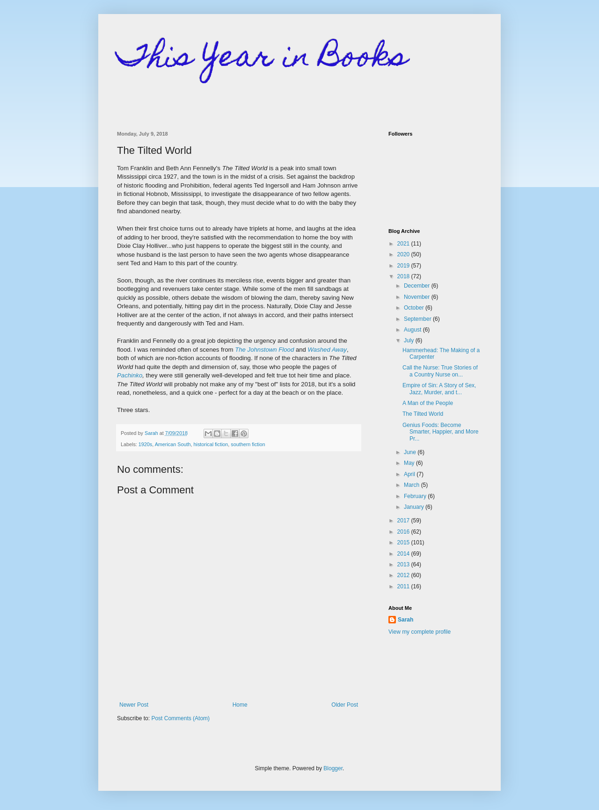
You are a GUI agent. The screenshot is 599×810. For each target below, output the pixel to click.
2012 (404, 575)
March (412, 485)
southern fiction (248, 444)
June (410, 452)
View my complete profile (419, 632)
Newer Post (133, 705)
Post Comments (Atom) (180, 718)
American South (173, 444)
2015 (404, 542)
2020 (404, 254)
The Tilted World (422, 414)
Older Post (344, 705)
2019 (404, 265)
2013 (404, 564)
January (414, 507)
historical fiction (210, 444)
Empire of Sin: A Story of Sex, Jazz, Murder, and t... (439, 388)
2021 (404, 243)
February (416, 496)
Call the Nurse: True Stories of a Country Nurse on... (440, 370)
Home (240, 705)
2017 (404, 520)
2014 (404, 553)
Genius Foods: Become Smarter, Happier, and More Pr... (440, 432)
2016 (404, 531)
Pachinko (129, 375)
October (414, 307)
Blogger (333, 768)
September (418, 319)
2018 (404, 276)
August (413, 329)
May (410, 463)
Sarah (405, 619)
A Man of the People (427, 403)
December (417, 285)
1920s (145, 444)
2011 (404, 586)
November (417, 297)
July (410, 340)
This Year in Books (262, 59)
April (410, 474)
